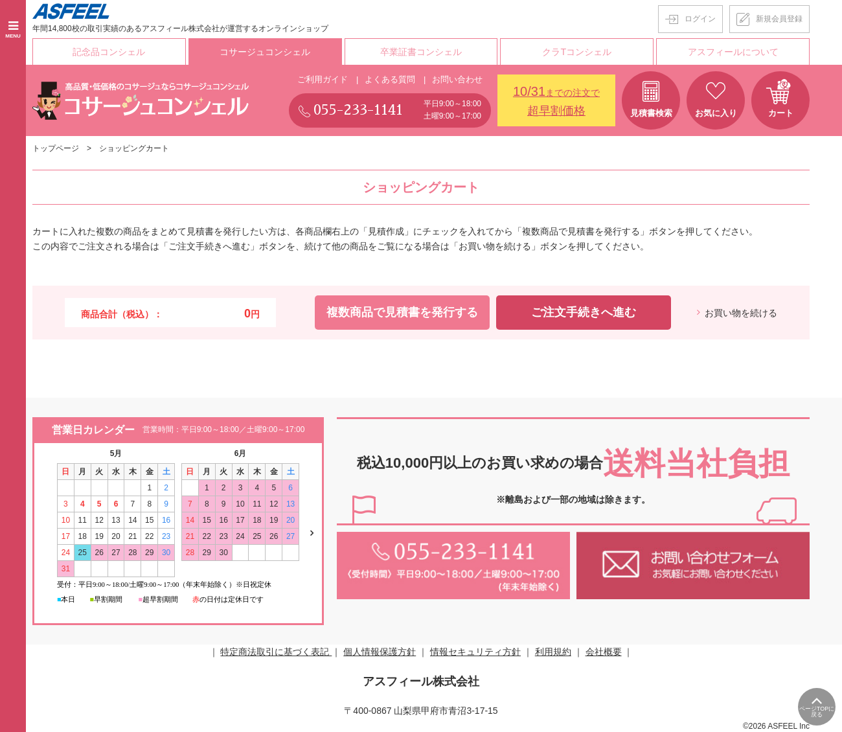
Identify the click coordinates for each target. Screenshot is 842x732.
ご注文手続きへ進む (583, 311)
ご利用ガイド (322, 79)
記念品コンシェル (109, 51)
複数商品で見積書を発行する (402, 311)
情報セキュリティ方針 (475, 651)
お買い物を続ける (741, 312)
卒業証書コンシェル (421, 51)
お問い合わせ (457, 79)
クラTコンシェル (577, 51)
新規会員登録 (779, 18)
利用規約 (553, 651)
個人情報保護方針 (379, 651)
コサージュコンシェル (265, 51)
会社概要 (604, 651)
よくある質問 (390, 79)
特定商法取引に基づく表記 (276, 651)
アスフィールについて (733, 51)
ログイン (700, 18)
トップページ (55, 147)
